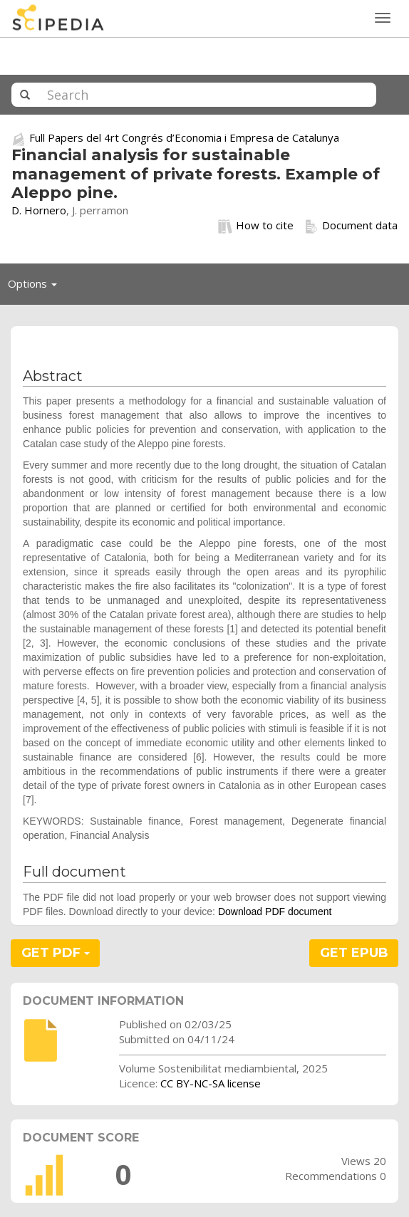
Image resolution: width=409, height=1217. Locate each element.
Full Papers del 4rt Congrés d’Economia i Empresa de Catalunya (184, 137)
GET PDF (55, 953)
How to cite (256, 226)
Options (36, 287)
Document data (351, 226)
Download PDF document (275, 911)
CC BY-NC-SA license (210, 1083)
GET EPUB (354, 953)
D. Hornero (38, 210)
